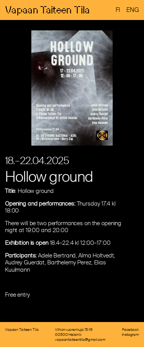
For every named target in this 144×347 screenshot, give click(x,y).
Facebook (130, 329)
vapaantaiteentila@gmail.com (80, 339)
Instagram (130, 334)
